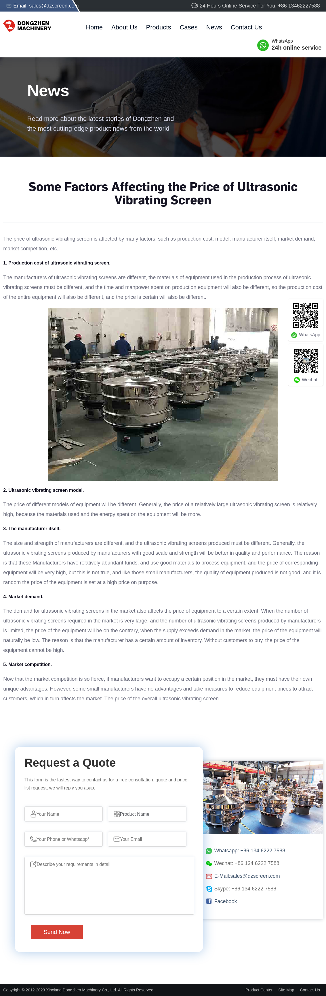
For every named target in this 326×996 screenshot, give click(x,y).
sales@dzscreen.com (54, 6)
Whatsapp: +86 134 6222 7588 (249, 851)
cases (188, 27)
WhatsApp (297, 45)
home (94, 27)
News (214, 27)
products (158, 27)
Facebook (225, 901)
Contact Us (246, 27)
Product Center (258, 990)
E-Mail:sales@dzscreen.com (247, 876)
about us (124, 27)
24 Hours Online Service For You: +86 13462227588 (255, 6)
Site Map (286, 990)
